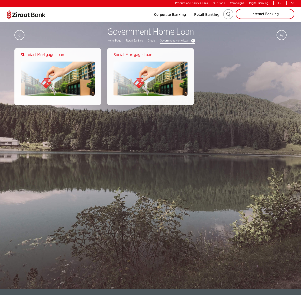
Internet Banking (265, 14)
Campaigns (237, 3)
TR (279, 3)
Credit (151, 40)
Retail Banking (206, 15)
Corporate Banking (170, 15)
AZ (292, 3)
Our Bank (219, 3)
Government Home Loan (174, 40)
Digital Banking (258, 3)
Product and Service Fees (191, 3)
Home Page (114, 40)
